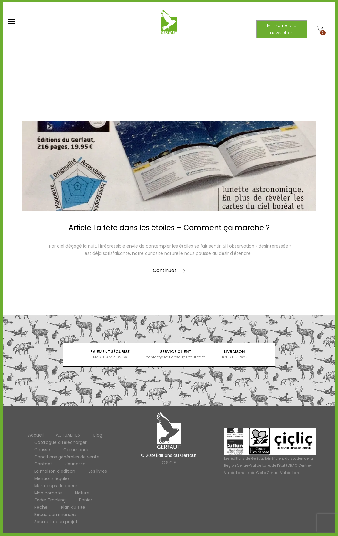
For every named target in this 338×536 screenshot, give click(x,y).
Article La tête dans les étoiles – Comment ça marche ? (169, 228)
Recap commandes (55, 514)
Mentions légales (52, 478)
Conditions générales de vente (66, 457)
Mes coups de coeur (55, 486)
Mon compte (48, 493)
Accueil (36, 435)
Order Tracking (50, 500)
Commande (76, 450)
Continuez (165, 270)
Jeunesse (75, 464)
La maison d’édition (54, 471)
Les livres (98, 471)
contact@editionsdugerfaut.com (175, 357)
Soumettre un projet (56, 522)
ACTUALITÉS (68, 435)
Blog (97, 435)
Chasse (42, 450)
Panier (85, 500)
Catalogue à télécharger (60, 442)
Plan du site (73, 507)
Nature (82, 493)
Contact (43, 464)
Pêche (41, 507)
